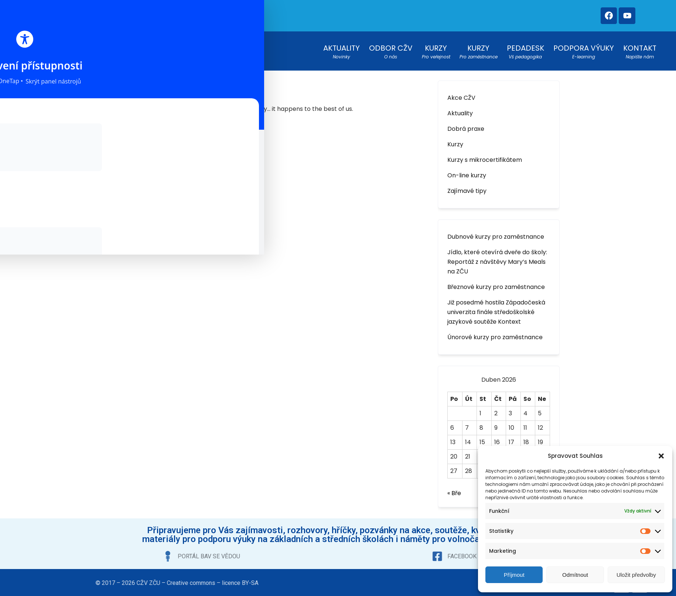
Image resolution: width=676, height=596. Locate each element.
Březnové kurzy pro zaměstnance (496, 283)
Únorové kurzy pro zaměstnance (495, 333)
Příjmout (514, 575)
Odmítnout (575, 575)
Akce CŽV (461, 93)
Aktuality (460, 109)
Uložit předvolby (636, 575)
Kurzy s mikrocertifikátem (484, 155)
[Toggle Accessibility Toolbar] (17, 96)
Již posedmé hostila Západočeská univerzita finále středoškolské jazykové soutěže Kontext (496, 308)
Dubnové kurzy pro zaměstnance (495, 232)
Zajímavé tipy (466, 187)
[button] (661, 456)
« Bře (454, 489)
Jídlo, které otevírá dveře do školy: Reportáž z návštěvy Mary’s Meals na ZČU (497, 258)
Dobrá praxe (465, 124)
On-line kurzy (466, 171)
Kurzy (455, 140)
